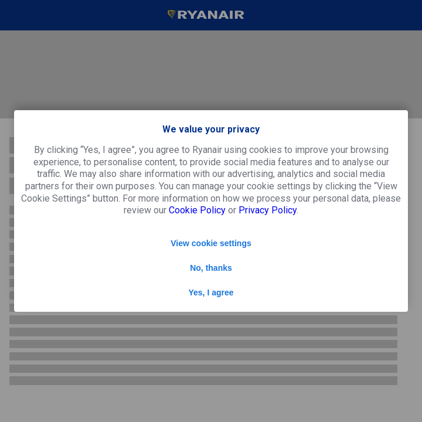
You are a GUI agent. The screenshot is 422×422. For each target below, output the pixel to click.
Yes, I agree (210, 292)
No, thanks (211, 268)
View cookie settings (211, 243)
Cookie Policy (197, 210)
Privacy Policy (268, 210)
